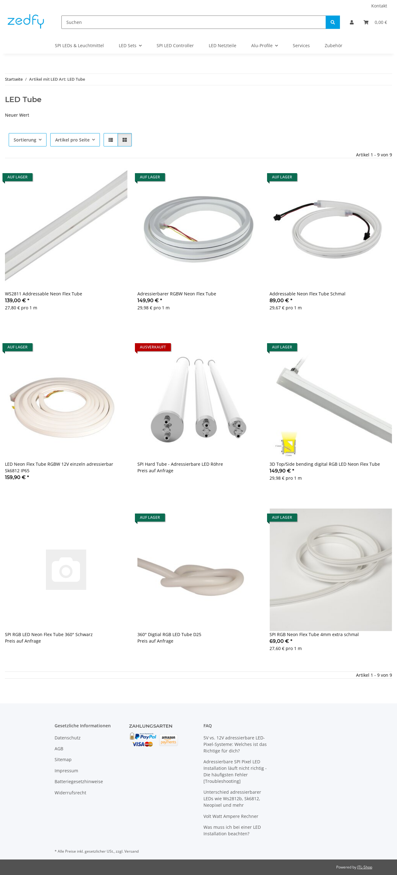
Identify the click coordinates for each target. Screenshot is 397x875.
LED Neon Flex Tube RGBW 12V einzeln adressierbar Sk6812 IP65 (59, 467)
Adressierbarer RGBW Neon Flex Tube (176, 294)
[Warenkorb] (375, 22)
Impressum (66, 771)
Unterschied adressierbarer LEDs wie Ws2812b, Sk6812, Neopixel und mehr (232, 798)
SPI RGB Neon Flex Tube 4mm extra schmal (314, 634)
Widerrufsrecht (70, 793)
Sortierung (25, 140)
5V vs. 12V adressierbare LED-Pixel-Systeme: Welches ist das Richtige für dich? (235, 744)
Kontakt (379, 6)
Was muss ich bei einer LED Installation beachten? (232, 830)
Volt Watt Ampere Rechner (230, 816)
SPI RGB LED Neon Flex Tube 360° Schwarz (49, 634)
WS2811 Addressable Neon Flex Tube (43, 294)
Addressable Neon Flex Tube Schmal (308, 294)
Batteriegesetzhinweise (79, 781)
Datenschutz (68, 738)
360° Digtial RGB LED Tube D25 (169, 634)
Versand (131, 851)
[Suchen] (193, 22)
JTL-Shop (364, 867)
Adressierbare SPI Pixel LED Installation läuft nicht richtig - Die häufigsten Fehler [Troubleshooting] (235, 771)
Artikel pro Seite (72, 140)
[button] (352, 22)
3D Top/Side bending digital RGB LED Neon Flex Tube (325, 464)
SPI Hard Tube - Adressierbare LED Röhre (180, 464)
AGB (59, 749)
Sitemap (63, 759)
